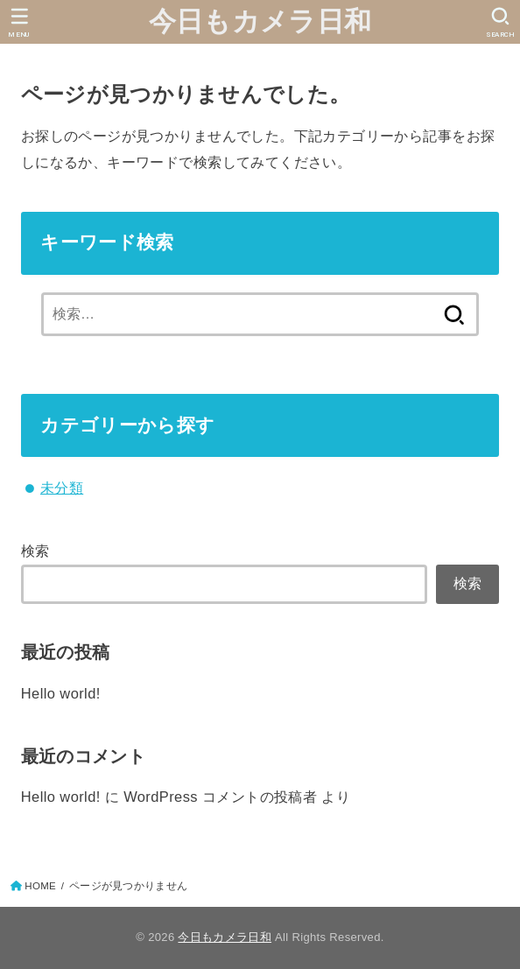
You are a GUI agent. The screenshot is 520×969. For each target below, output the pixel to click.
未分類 (61, 487)
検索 (35, 550)
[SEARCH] (500, 23)
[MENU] (19, 23)
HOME (40, 886)
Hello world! (61, 693)
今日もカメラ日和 (260, 21)
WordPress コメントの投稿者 (220, 796)
